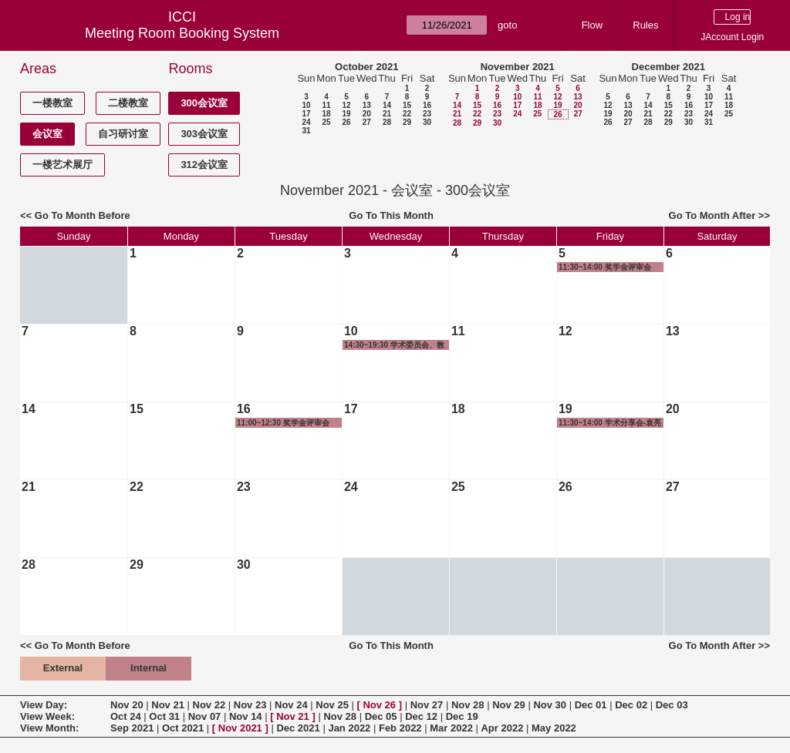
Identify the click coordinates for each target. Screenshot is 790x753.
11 (326, 105)
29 (407, 122)
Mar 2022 (451, 728)
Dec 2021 (297, 728)
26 (346, 122)
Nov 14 (245, 716)
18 (326, 113)
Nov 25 (332, 705)
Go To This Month (391, 215)
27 (367, 122)
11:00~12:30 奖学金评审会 (283, 423)
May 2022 (554, 728)
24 (306, 122)
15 (407, 105)
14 (387, 105)
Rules (645, 25)
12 (346, 105)
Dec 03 (672, 705)
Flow (592, 25)
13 (367, 105)
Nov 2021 (240, 728)
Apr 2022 (502, 728)
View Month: (49, 728)
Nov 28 (467, 705)
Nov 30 (549, 705)
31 (306, 130)
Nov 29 (508, 705)
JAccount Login (732, 37)
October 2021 (366, 66)
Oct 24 (125, 716)
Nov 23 (250, 705)
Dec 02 (631, 705)
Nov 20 (126, 705)
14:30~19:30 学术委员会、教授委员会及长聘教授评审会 (394, 345)
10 (306, 105)
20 (367, 113)
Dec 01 (591, 705)
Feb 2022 (400, 728)
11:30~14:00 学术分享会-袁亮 (610, 423)
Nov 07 (204, 716)
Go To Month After (712, 215)
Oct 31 (164, 716)
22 (407, 113)
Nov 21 (167, 705)
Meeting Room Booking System (182, 33)
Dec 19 (462, 716)
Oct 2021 (183, 728)
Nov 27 (427, 705)
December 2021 (668, 66)
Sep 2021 (132, 728)
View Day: (43, 705)
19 (346, 113)
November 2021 (518, 66)
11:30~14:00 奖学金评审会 (605, 267)
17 (306, 113)
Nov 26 (379, 705)
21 (387, 113)
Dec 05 (381, 716)
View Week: (47, 716)
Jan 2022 (349, 728)
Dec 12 (421, 716)
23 (427, 113)
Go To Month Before (82, 215)
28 (387, 122)
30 (427, 122)
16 (427, 105)
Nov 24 (291, 705)
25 (326, 122)
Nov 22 (209, 705)
